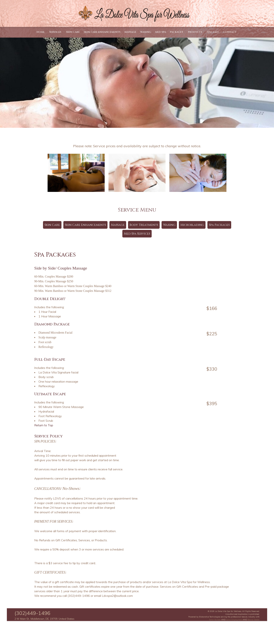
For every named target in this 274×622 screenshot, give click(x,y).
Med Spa (160, 32)
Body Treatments (144, 225)
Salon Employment (234, 619)
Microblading (192, 225)
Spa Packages (219, 225)
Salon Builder (215, 619)
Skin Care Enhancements (102, 32)
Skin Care (73, 32)
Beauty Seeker (254, 619)
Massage (130, 32)
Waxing (145, 32)
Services (55, 32)
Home (41, 32)
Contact (230, 32)
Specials (213, 32)
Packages (176, 32)
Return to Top (43, 425)
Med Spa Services (137, 234)
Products (195, 32)
